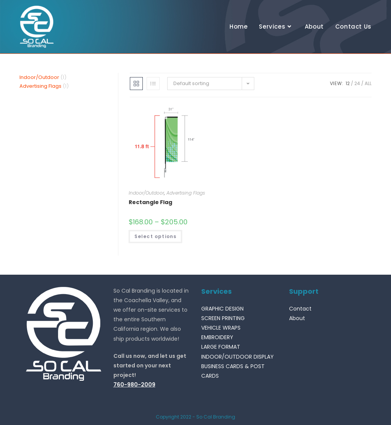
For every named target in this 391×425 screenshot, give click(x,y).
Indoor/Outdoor (146, 193)
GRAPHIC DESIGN (222, 308)
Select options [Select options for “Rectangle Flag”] (155, 236)
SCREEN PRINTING (223, 318)
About (297, 318)
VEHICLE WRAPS (221, 328)
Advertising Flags (185, 193)
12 (348, 83)
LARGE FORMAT (220, 347)
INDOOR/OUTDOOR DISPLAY (237, 357)
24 (357, 83)
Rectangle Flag (150, 202)
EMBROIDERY (217, 337)
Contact (300, 308)
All (368, 83)
